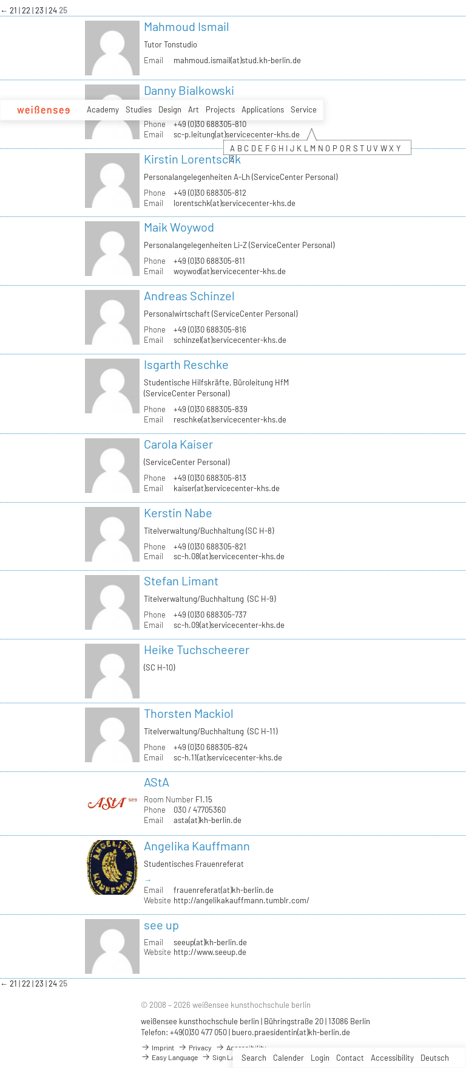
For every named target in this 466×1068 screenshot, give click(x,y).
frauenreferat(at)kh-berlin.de (224, 890)
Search (253, 1058)
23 (40, 10)
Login (320, 1058)
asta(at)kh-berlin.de (207, 820)
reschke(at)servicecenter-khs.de (230, 419)
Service (304, 109)
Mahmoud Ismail (186, 26)
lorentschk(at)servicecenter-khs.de (234, 203)
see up (161, 924)
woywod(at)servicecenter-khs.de (230, 271)
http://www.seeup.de (210, 952)
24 (54, 10)
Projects (220, 109)
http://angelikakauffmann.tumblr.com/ (241, 900)
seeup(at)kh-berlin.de (210, 942)
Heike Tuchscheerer (196, 649)
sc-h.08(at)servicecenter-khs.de (229, 556)
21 (14, 10)
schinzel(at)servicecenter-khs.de (230, 340)
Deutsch (434, 1058)
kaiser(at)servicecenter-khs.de (227, 488)
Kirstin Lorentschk (192, 158)
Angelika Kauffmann (197, 845)
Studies (139, 109)
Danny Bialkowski (189, 90)
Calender (288, 1058)
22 (27, 10)
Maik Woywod (179, 226)
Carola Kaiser (178, 443)
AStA (156, 781)
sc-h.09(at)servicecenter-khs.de (229, 625)
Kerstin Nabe (178, 512)
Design (169, 109)
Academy (103, 109)
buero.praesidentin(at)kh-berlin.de (291, 1032)
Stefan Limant (181, 580)
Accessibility (392, 1058)
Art (193, 109)
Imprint (157, 1047)
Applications (262, 109)
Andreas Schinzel (189, 295)
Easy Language (169, 1057)
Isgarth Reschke (186, 364)
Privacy (195, 1047)
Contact (350, 1058)
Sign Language (229, 1057)
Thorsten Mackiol (189, 713)
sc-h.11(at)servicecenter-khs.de (228, 757)
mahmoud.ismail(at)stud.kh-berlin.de (237, 60)
